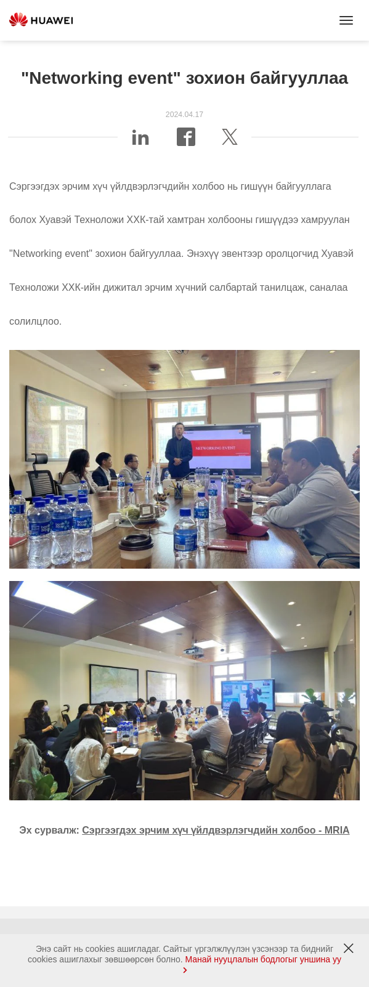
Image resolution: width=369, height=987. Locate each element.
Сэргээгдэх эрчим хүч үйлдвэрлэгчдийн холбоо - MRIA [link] (215, 830)
